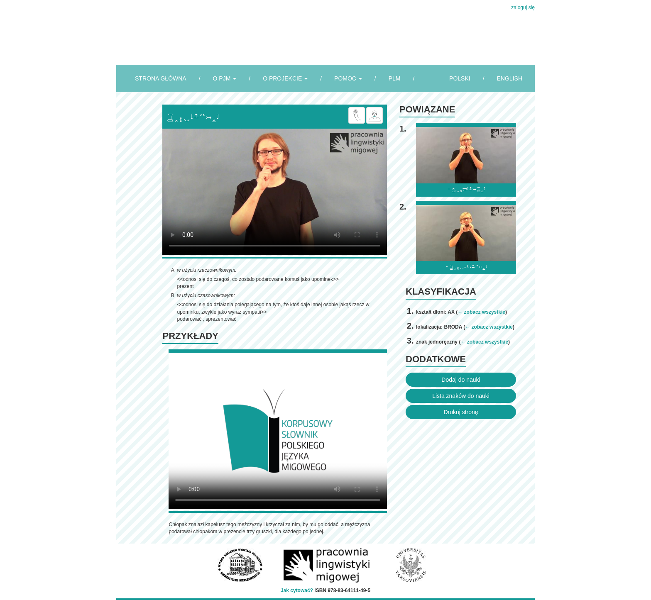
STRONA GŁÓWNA (160, 78)
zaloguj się (523, 7)
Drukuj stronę (460, 412)
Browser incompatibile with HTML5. (274, 192)
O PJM (225, 78)
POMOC (348, 78)
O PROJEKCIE (285, 78)
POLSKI (459, 78)
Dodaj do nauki (460, 379)
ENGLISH (509, 78)
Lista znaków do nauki (460, 396)
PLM (395, 78)
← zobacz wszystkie (481, 312)
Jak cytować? (297, 590)
